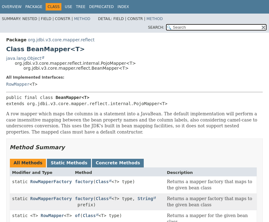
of (77, 215)
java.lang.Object (23, 58)
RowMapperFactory (51, 181)
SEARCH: (156, 27)
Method (82, 19)
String (145, 198)
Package (33, 7)
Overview (12, 7)
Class (102, 181)
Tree (80, 7)
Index (123, 7)
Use (68, 7)
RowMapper (18, 84)
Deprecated (101, 7)
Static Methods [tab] (69, 162)
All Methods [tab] (28, 162)
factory (84, 181)
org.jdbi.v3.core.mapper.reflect (61, 39)
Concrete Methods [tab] (118, 162)
